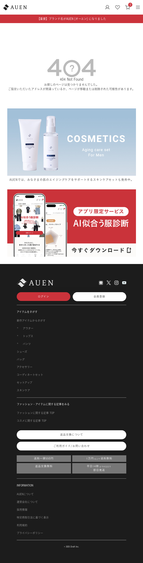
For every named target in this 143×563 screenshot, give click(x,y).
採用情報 (22, 509)
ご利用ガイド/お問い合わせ (71, 446)
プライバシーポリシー (30, 533)
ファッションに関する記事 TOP (36, 413)
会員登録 (99, 296)
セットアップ (24, 382)
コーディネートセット (30, 375)
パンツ (27, 344)
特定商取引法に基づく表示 (33, 517)
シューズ (22, 351)
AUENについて (25, 494)
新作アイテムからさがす (31, 320)
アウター (28, 328)
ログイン (43, 296)
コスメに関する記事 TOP (32, 420)
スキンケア (23, 390)
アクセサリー (24, 367)
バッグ (21, 359)
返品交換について (71, 434)
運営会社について (27, 502)
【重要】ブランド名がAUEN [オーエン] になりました (71, 19)
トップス (28, 336)
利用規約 (22, 525)
